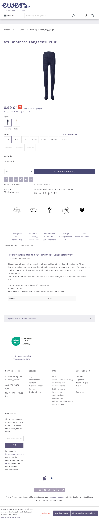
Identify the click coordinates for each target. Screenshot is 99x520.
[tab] (11, 245)
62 (8, 140)
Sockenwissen (58, 395)
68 (16, 140)
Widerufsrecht (58, 404)
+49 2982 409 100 (12, 387)
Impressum (57, 392)
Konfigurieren (61, 513)
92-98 (44, 140)
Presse (79, 389)
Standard (9, 161)
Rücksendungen (36, 386)
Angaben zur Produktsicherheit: (21, 319)
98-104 (54, 140)
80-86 (34, 140)
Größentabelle (70, 134)
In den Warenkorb (65, 171)
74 (25, 140)
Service (32, 389)
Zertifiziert (16, 356)
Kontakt (32, 383)
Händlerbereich (36, 380)
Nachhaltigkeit (82, 383)
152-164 (30, 147)
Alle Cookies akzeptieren (84, 513)
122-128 (8, 147)
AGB (54, 377)
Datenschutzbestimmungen (18, 454)
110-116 (64, 140)
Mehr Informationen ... (11, 517)
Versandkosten (57, 497)
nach (26, 356)
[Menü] (9, 15)
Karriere (79, 377)
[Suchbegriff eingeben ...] (47, 15)
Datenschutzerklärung (62, 380)
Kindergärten (35, 392)
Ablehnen (46, 513)
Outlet (78, 386)
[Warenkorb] (92, 15)
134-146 (19, 147)
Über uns (80, 392)
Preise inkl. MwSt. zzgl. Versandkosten (19, 112)
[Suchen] (73, 15)
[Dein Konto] (86, 15)
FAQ (30, 377)
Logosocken (81, 380)
